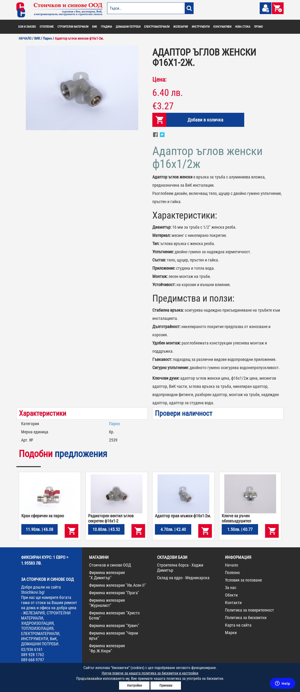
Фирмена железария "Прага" (114, 592)
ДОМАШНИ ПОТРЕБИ (128, 26)
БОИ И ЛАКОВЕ (27, 26)
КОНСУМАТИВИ (222, 26)
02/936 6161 (32, 649)
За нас (230, 587)
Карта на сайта (238, 625)
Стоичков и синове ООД (110, 565)
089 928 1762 (32, 654)
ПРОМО (258, 26)
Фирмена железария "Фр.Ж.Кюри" (107, 648)
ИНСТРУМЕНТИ (201, 26)
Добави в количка (205, 120)
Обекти (231, 595)
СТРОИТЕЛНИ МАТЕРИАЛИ (72, 26)
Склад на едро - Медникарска (183, 577)
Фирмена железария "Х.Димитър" (107, 575)
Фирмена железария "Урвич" (114, 625)
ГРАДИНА (106, 26)
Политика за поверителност (249, 610)
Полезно (232, 572)
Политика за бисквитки (245, 617)
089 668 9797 (32, 659)
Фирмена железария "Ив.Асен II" (117, 585)
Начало (231, 565)
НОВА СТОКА (242, 26)
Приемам (165, 685)
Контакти (233, 602)
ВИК (94, 26)
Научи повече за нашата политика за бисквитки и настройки (150, 673)
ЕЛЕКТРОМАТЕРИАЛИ (156, 26)
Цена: (159, 79)
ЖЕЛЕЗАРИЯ (180, 26)
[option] (82, 88)
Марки (231, 632)
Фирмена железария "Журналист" (107, 603)
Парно (114, 423)
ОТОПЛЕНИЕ (47, 26)
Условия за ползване (243, 580)
